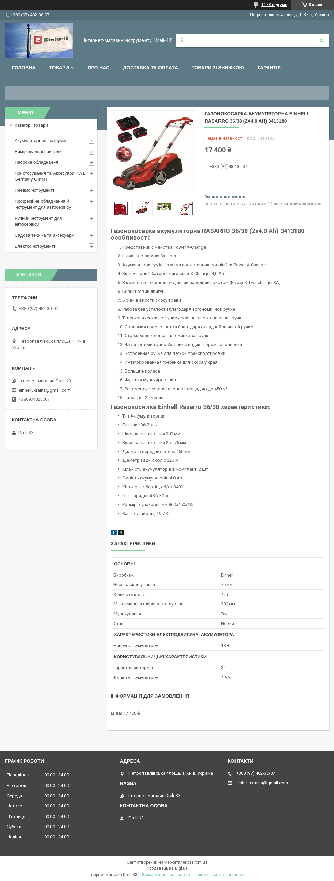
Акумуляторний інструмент (42, 140)
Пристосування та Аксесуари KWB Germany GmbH (50, 176)
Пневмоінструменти (35, 190)
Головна (23, 67)
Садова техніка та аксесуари (44, 235)
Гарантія (269, 67)
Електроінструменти (35, 246)
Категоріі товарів (32, 125)
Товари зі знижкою (218, 67)
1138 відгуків (274, 4)
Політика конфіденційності (220, 874)
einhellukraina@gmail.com (45, 390)
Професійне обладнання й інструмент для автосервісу (43, 204)
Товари (59, 67)
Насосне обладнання (36, 162)
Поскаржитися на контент (165, 874)
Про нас (98, 67)
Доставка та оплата (150, 67)
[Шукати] (322, 40)
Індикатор (132, 255)
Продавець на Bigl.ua (167, 868)
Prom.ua (200, 862)
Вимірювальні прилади (38, 151)
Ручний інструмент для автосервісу (38, 221)
